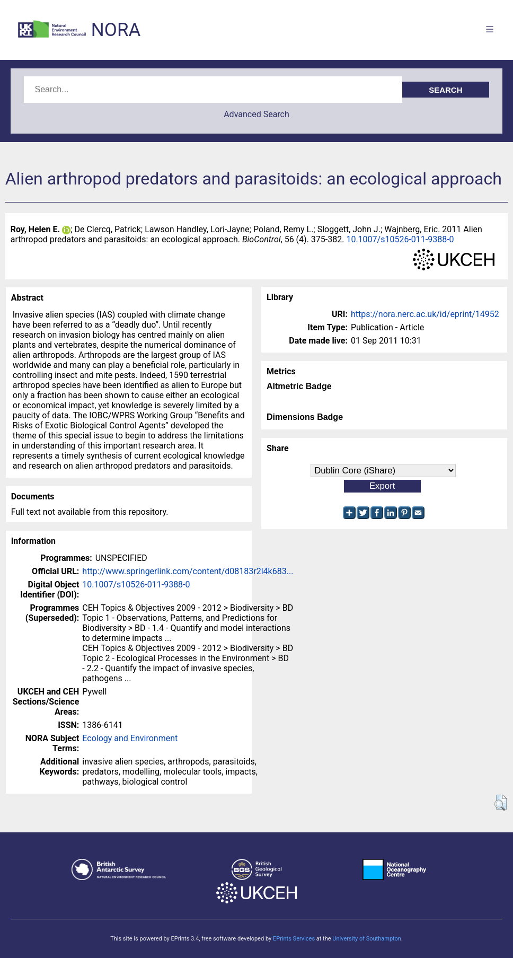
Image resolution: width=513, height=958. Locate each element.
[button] (500, 803)
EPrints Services (294, 938)
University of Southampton (366, 938)
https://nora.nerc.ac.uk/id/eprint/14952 (425, 314)
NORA (115, 30)
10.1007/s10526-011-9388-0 (400, 239)
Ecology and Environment (130, 738)
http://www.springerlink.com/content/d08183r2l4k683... (187, 571)
